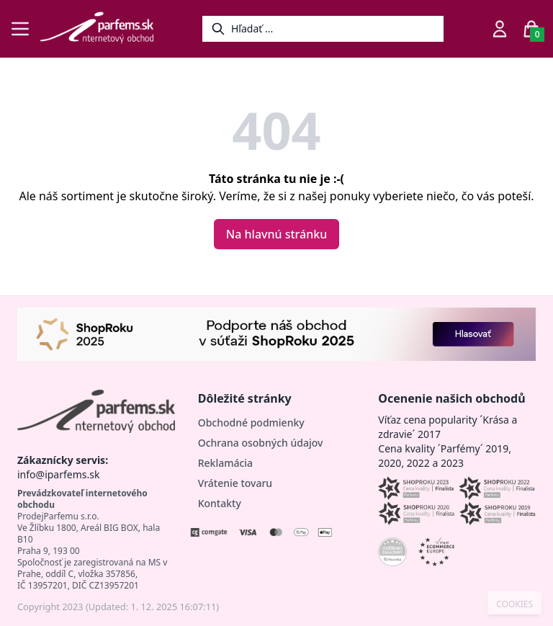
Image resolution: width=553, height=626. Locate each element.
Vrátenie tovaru (235, 483)
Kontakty (219, 503)
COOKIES (514, 604)
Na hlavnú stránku (276, 234)
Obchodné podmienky (251, 422)
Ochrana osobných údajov (260, 443)
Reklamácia (225, 463)
